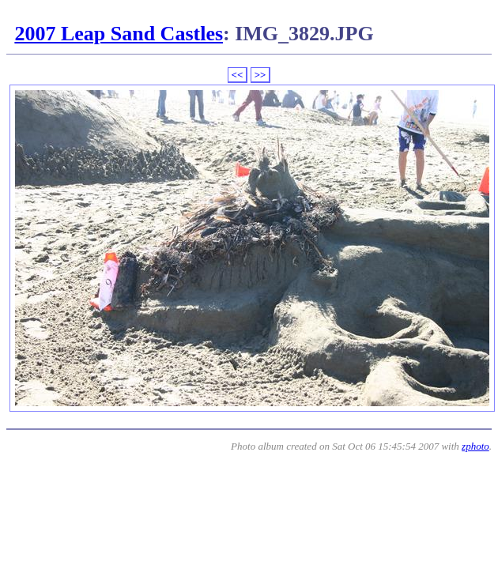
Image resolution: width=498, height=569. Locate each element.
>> (260, 75)
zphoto (475, 446)
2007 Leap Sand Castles (118, 33)
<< (237, 75)
